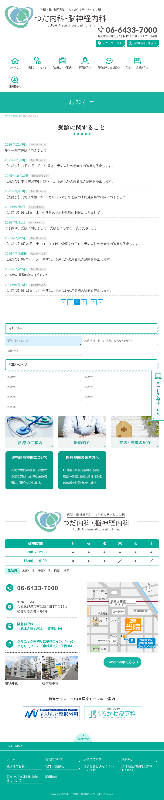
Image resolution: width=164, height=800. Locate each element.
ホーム (10, 759)
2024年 (11, 386)
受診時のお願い (17, 766)
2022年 (11, 396)
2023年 (88, 386)
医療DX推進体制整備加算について (22, 778)
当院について (54, 759)
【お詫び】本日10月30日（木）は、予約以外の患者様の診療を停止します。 (60, 181)
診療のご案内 (93, 759)
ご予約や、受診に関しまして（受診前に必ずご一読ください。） (51, 228)
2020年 (11, 406)
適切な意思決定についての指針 (99, 768)
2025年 (88, 376)
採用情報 (12, 350)
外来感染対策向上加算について (137, 768)
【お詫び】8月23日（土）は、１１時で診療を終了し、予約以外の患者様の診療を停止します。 (73, 244)
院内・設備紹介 (55, 766)
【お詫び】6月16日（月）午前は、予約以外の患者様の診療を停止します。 (59, 290)
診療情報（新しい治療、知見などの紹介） (109, 340)
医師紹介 (128, 759)
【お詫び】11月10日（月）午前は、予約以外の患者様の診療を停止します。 (60, 166)
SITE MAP (15, 746)
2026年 (11, 376)
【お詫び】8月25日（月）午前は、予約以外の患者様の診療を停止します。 (59, 259)
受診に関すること (38, 144)
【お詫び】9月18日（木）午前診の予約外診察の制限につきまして (52, 212)
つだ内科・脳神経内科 (80, 794)
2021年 (88, 396)
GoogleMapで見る (121, 662)
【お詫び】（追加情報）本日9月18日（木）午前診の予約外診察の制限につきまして (65, 197)
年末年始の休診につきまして (26, 150)
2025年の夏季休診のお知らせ (26, 275)
